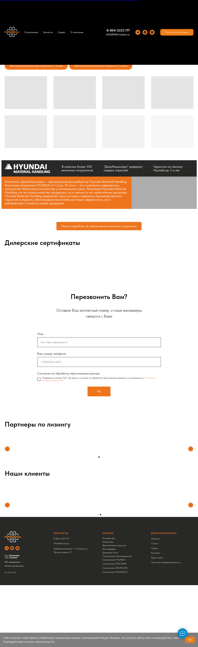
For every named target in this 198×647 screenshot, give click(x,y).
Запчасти (48, 32)
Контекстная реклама (14, 563)
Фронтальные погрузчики (114, 542)
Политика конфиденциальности (166, 559)
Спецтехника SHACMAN (114, 560)
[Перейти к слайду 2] (100, 511)
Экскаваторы (108, 535)
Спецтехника (31, 32)
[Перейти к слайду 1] (99, 457)
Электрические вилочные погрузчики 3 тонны (100, 65)
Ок (189, 639)
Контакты (155, 550)
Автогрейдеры (109, 546)
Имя (40, 334)
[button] (176, 32)
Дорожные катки (110, 549)
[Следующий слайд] (190, 504)
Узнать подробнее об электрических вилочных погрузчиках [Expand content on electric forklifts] (99, 226)
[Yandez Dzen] (152, 32)
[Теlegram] (137, 32)
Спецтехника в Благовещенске (117, 553)
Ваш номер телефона (51, 354)
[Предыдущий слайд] (7, 504)
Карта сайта (157, 554)
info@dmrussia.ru (118, 34)
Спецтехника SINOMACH (114, 569)
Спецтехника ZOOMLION (115, 565)
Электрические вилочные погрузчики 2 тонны (36, 65)
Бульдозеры (107, 539)
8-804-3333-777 (118, 30)
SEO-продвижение (12, 559)
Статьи (154, 540)
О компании (76, 32)
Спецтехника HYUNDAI (113, 556)
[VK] (145, 32)
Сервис (61, 32)
